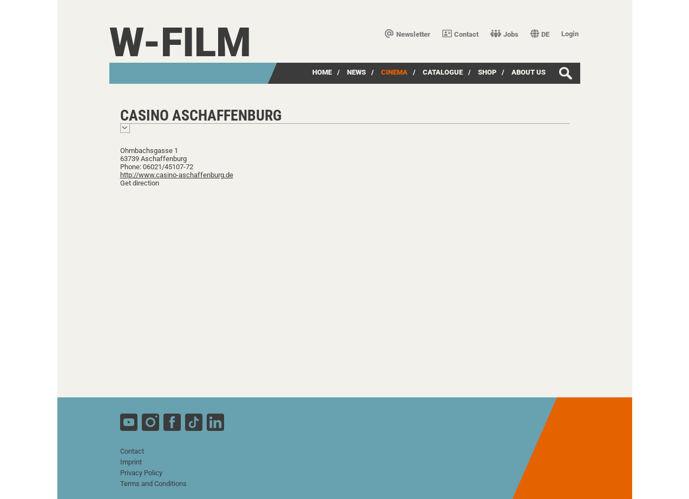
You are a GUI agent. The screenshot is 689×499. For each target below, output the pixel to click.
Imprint (131, 462)
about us (528, 72)
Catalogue (443, 72)
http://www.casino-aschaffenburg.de (176, 175)
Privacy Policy (141, 473)
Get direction (139, 183)
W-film (180, 42)
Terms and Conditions (153, 484)
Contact (460, 34)
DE (539, 34)
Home (322, 72)
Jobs (504, 34)
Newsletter (407, 34)
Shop (487, 72)
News (356, 72)
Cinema (394, 72)
